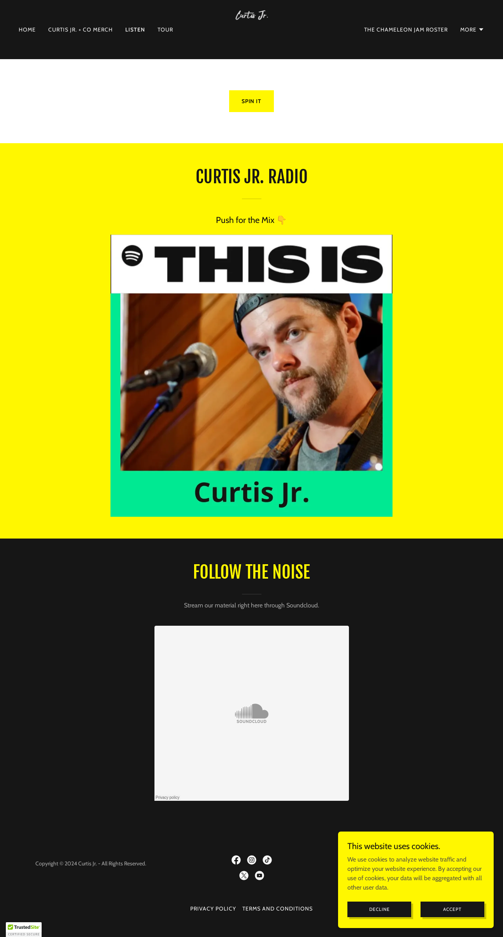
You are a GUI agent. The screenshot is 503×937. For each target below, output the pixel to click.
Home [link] (27, 29)
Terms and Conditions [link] (277, 908)
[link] (251, 29)
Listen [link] (135, 29)
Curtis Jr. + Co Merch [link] (80, 29)
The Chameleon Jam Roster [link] (406, 29)
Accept (452, 909)
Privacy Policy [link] (213, 908)
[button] (472, 29)
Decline (379, 909)
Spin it (252, 101)
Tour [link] (165, 29)
